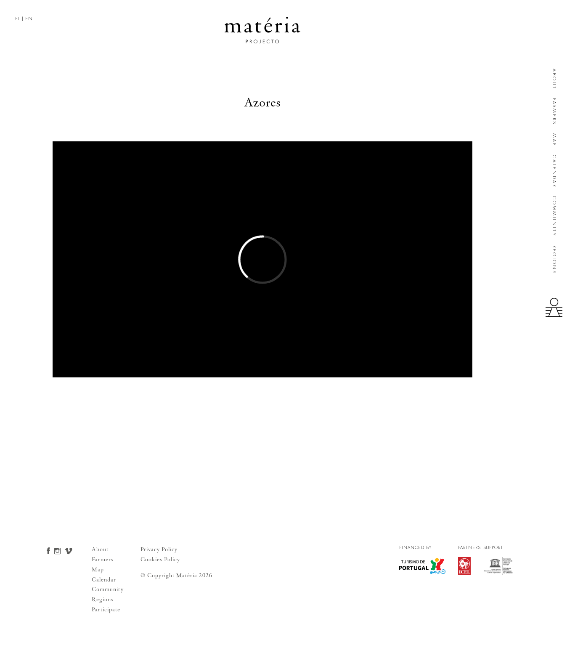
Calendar (554, 171)
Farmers (554, 111)
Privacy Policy (159, 549)
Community (554, 216)
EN (29, 18)
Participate (106, 609)
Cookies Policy (160, 559)
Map (554, 139)
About (554, 79)
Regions (554, 259)
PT (17, 18)
